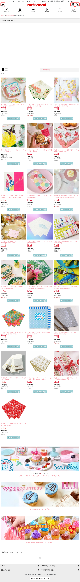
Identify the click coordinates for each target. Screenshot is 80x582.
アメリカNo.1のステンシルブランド (40, 509)
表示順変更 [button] (45, 70)
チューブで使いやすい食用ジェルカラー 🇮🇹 (40, 542)
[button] (3, 4)
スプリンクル (56, 476)
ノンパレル (46, 476)
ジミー (21, 476)
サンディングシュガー (33, 476)
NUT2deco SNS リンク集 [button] (40, 578)
